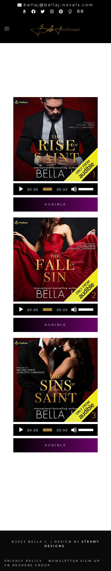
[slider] (47, 189)
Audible (56, 204)
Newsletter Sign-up (74, 560)
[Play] (21, 189)
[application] (55, 189)
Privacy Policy (23, 560)
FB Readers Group (27, 565)
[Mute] (74, 189)
